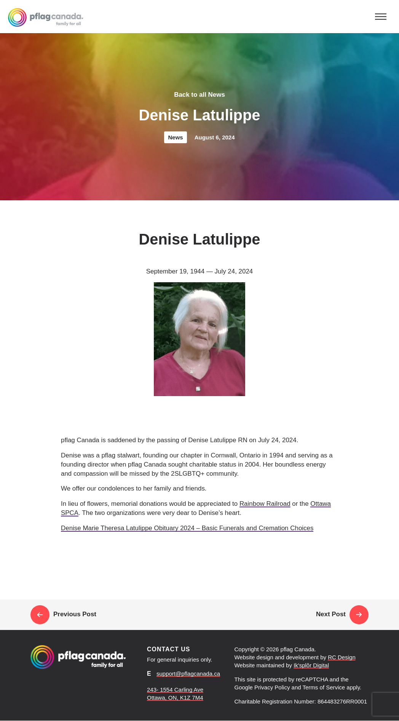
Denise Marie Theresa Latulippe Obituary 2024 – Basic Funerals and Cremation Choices (187, 528)
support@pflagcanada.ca (188, 673)
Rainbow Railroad (264, 503)
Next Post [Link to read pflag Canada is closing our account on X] (342, 614)
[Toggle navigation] (380, 16)
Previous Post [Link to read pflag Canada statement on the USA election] (63, 614)
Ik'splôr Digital (311, 665)
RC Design (342, 657)
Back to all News (199, 94)
